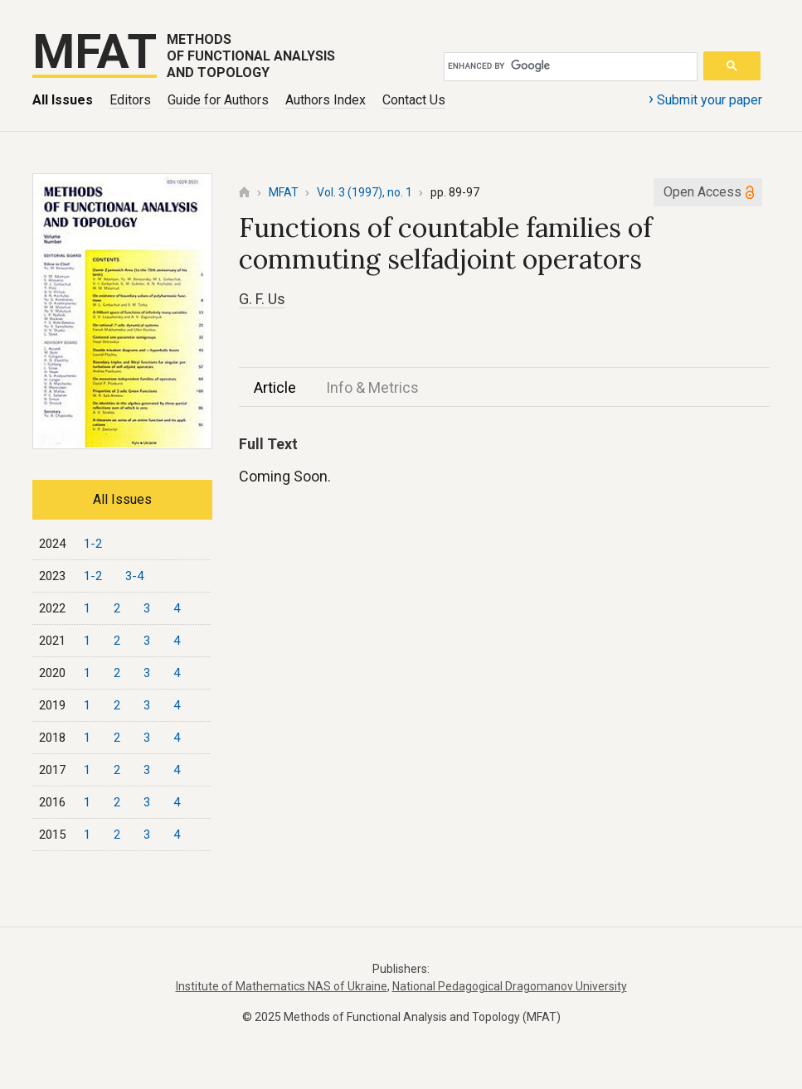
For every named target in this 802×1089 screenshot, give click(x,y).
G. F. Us (262, 298)
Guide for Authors (218, 100)
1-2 (93, 543)
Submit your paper (705, 99)
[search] (568, 66)
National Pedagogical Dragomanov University (509, 986)
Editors (130, 100)
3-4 (134, 576)
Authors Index (325, 100)
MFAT (284, 192)
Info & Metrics (372, 387)
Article (275, 387)
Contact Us (413, 100)
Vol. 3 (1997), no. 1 (364, 192)
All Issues (62, 100)
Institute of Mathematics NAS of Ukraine (281, 986)
